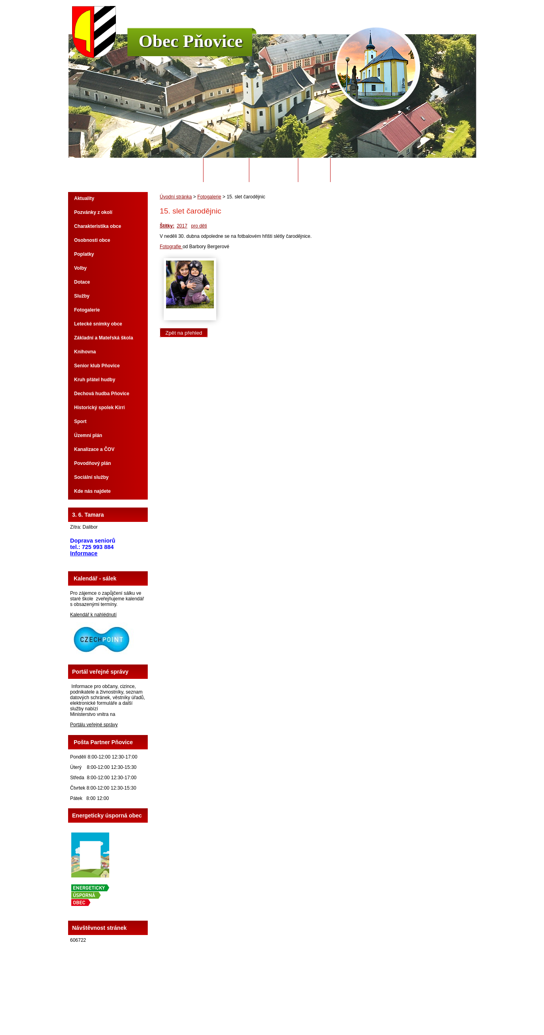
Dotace (82, 282)
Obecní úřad (226, 170)
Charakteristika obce (97, 226)
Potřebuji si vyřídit (363, 170)
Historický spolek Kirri (99, 407)
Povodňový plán (92, 463)
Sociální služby (91, 477)
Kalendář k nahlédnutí (93, 614)
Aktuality (84, 198)
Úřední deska (273, 170)
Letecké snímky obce (98, 324)
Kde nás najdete (92, 491)
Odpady (314, 170)
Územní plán (88, 435)
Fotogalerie (209, 197)
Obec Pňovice (191, 41)
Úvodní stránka (175, 170)
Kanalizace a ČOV (94, 449)
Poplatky (84, 254)
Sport (80, 421)
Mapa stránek (329, 1007)
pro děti (199, 226)
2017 (182, 226)
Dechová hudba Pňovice (101, 393)
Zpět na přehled (183, 333)
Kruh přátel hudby (94, 379)
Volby (80, 268)
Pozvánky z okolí (93, 212)
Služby (82, 296)
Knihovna (85, 352)
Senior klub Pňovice (97, 366)
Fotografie (171, 246)
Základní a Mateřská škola (103, 338)
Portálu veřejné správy (93, 724)
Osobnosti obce (92, 240)
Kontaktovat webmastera (286, 1007)
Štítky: (167, 226)
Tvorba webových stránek (303, 1012)
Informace (84, 553)
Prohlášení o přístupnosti (373, 1007)
